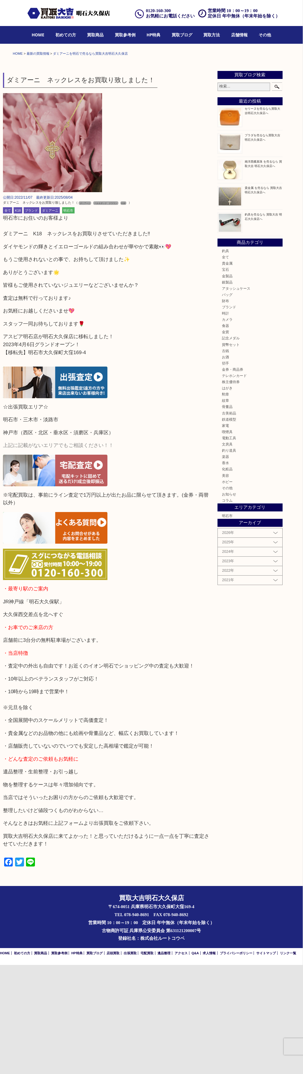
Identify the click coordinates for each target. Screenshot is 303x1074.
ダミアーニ (50, 319)
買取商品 (95, 35)
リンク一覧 (288, 1062)
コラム (227, 609)
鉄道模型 (229, 528)
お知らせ (229, 603)
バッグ (227, 403)
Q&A (195, 1062)
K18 (18, 319)
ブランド (31, 319)
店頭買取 (113, 1062)
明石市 (68, 319)
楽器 (225, 565)
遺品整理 (163, 1062)
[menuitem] (38, 35)
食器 (225, 434)
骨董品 (227, 516)
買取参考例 (125, 35)
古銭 (225, 459)
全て (7, 319)
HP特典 (153, 35)
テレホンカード (234, 484)
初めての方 (65, 35)
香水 (225, 572)
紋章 (225, 509)
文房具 (227, 553)
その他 (265, 35)
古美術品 (229, 522)
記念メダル (231, 447)
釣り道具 (229, 559)
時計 (225, 422)
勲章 (225, 503)
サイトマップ (266, 1062)
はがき (227, 497)
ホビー (227, 590)
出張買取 (130, 1062)
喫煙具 (227, 540)
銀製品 (227, 391)
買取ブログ (182, 35)
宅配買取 (147, 1062)
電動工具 (229, 547)
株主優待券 (231, 491)
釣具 (225, 360)
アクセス (181, 1062)
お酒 (225, 466)
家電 (225, 534)
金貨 (225, 441)
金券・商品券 (232, 478)
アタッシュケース (236, 397)
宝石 (225, 378)
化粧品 (227, 578)
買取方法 (211, 35)
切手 (225, 472)
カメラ (227, 428)
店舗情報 (239, 35)
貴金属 (227, 372)
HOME (38, 35)
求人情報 (209, 1062)
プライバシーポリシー (236, 1062)
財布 (225, 410)
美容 (225, 584)
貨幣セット (231, 453)
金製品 (227, 385)
